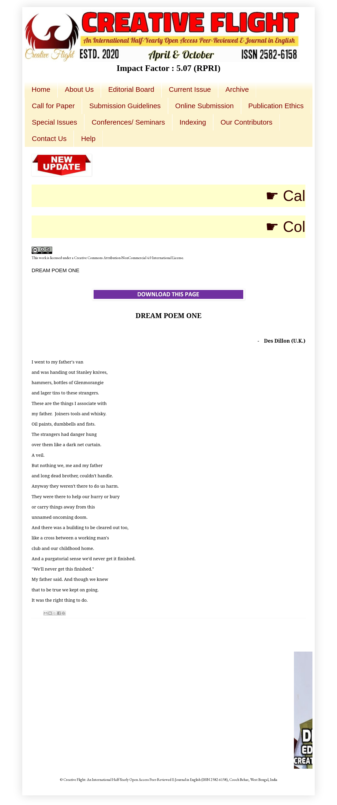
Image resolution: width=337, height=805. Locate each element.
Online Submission (204, 106)
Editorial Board (131, 89)
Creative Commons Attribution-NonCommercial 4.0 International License (128, 257)
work (43, 257)
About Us (79, 89)
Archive (237, 89)
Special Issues (54, 122)
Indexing (192, 122)
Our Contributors (246, 122)
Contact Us (49, 138)
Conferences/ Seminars (128, 122)
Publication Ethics (276, 106)
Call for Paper (53, 106)
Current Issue (190, 89)
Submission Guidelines (125, 106)
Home (41, 89)
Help (88, 138)
